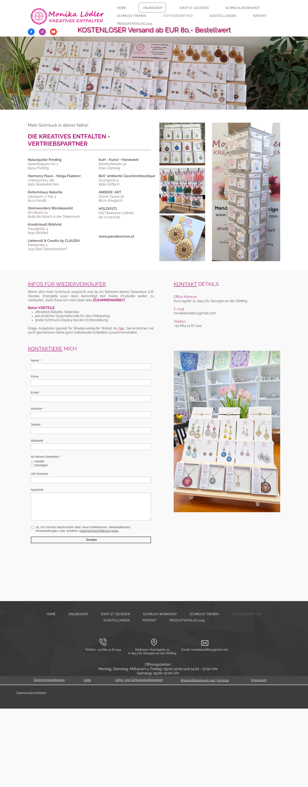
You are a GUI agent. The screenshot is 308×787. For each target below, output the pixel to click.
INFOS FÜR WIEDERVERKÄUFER (67, 284)
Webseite (37, 440)
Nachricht (37, 489)
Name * (36, 360)
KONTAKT (185, 284)
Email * (35, 392)
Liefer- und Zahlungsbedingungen (139, 680)
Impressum (259, 680)
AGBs (87, 680)
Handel (39, 461)
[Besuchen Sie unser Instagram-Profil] (42, 31)
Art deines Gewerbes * (46, 456)
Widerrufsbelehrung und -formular (205, 680)
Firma (34, 376)
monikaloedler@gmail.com (209, 649)
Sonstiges (41, 465)
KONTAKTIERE (45, 349)
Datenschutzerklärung (49, 680)
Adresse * (37, 408)
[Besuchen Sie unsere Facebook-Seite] (31, 31)
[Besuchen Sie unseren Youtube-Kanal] (53, 31)
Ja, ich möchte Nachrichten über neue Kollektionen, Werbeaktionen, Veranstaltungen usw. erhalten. (83, 529)
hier (121, 328)
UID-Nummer (39, 473)
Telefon (35, 424)
